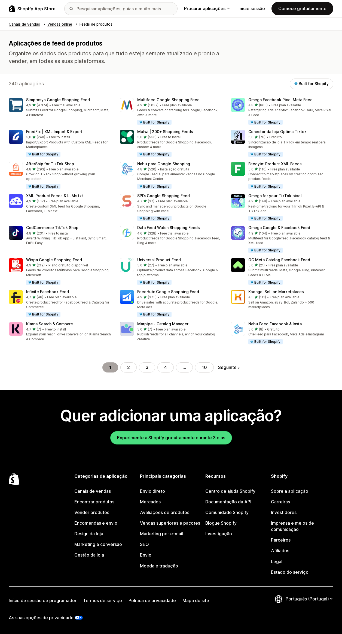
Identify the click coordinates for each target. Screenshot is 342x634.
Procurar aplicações (207, 8)
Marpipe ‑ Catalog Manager (162, 324)
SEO (144, 544)
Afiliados (280, 550)
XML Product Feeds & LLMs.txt (54, 196)
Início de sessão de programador (43, 600)
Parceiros (281, 540)
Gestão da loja (89, 555)
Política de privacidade (152, 600)
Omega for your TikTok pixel (275, 196)
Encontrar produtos (94, 501)
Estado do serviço (290, 572)
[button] (60, 108)
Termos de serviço (102, 600)
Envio (145, 555)
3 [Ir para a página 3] (147, 367)
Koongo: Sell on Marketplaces (276, 292)
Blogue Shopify (221, 523)
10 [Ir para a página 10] (204, 367)
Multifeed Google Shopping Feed (168, 100)
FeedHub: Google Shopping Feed (168, 292)
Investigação (218, 533)
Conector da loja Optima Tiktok (277, 132)
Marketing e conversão (98, 544)
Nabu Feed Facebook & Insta (275, 324)
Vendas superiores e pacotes (170, 523)
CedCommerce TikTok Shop (52, 228)
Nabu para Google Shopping (163, 164)
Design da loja (88, 533)
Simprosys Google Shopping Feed (58, 100)
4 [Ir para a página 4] (165, 367)
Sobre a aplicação (289, 491)
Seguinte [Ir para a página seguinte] (229, 367)
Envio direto (152, 491)
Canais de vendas (92, 491)
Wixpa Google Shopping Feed (54, 260)
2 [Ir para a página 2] (128, 367)
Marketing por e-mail (161, 533)
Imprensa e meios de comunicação (292, 526)
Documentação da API (228, 501)
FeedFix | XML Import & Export (54, 132)
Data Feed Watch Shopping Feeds (168, 228)
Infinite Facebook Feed (47, 292)
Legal (276, 561)
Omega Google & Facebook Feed (279, 228)
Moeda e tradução (159, 566)
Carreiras (280, 501)
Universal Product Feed (159, 260)
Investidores (284, 512)
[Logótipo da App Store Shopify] (32, 8)
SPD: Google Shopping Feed (163, 196)
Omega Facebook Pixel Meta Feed (280, 100)
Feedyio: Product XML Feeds (275, 164)
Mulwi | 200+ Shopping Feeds (165, 132)
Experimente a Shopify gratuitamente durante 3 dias (171, 437)
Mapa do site (195, 600)
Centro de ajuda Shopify (230, 491)
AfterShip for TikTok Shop (50, 164)
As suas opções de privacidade (41, 617)
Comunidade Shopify (227, 512)
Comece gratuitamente (302, 8)
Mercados (150, 501)
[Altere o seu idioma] (309, 599)
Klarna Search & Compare (49, 324)
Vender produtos (91, 512)
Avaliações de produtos (164, 512)
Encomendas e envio (95, 523)
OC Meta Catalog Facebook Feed (279, 260)
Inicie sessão (252, 8)
